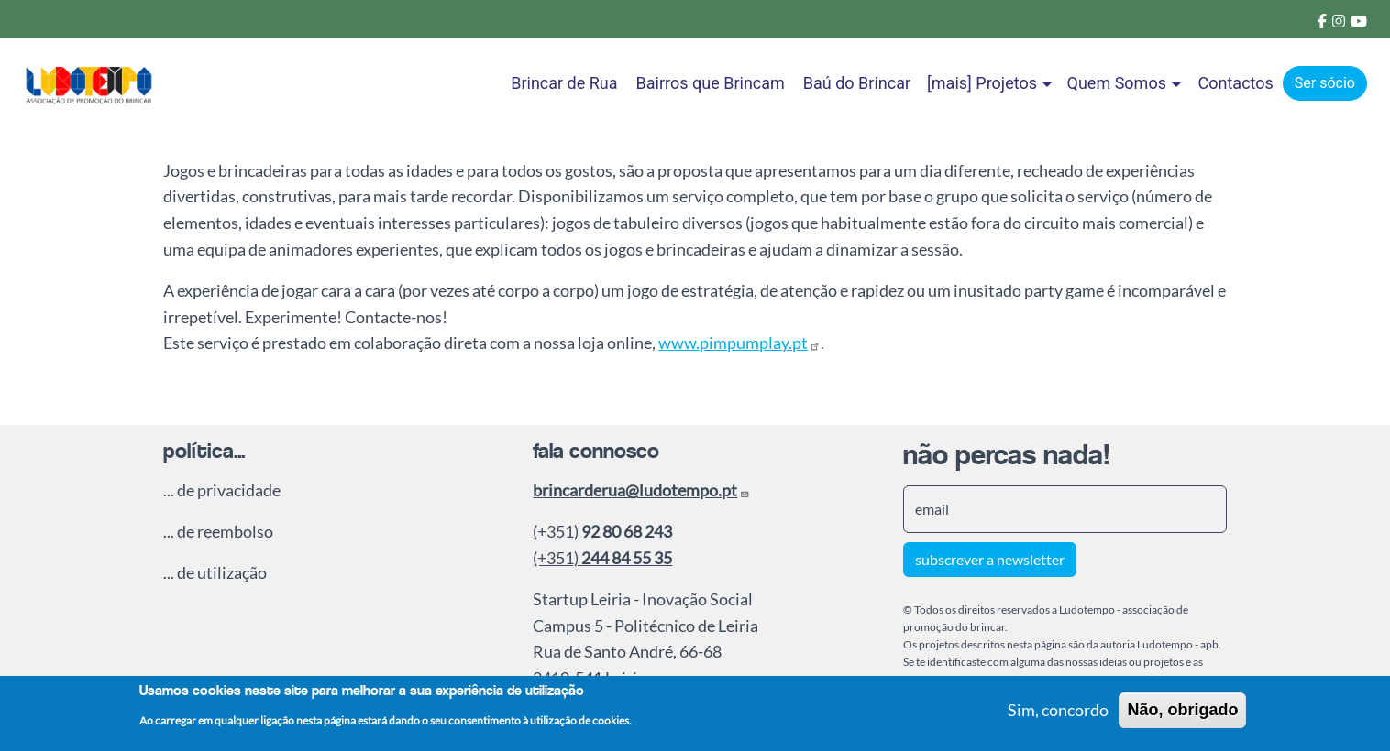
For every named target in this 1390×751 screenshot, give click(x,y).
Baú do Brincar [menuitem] (856, 83)
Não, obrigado (1182, 713)
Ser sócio (1325, 83)
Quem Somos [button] (1116, 83)
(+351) (602, 531)
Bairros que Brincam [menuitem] (710, 83)
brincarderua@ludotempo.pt (641, 490)
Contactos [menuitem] (1236, 83)
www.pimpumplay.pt (739, 342)
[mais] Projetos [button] (982, 83)
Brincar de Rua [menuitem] (564, 83)
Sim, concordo (1058, 713)
